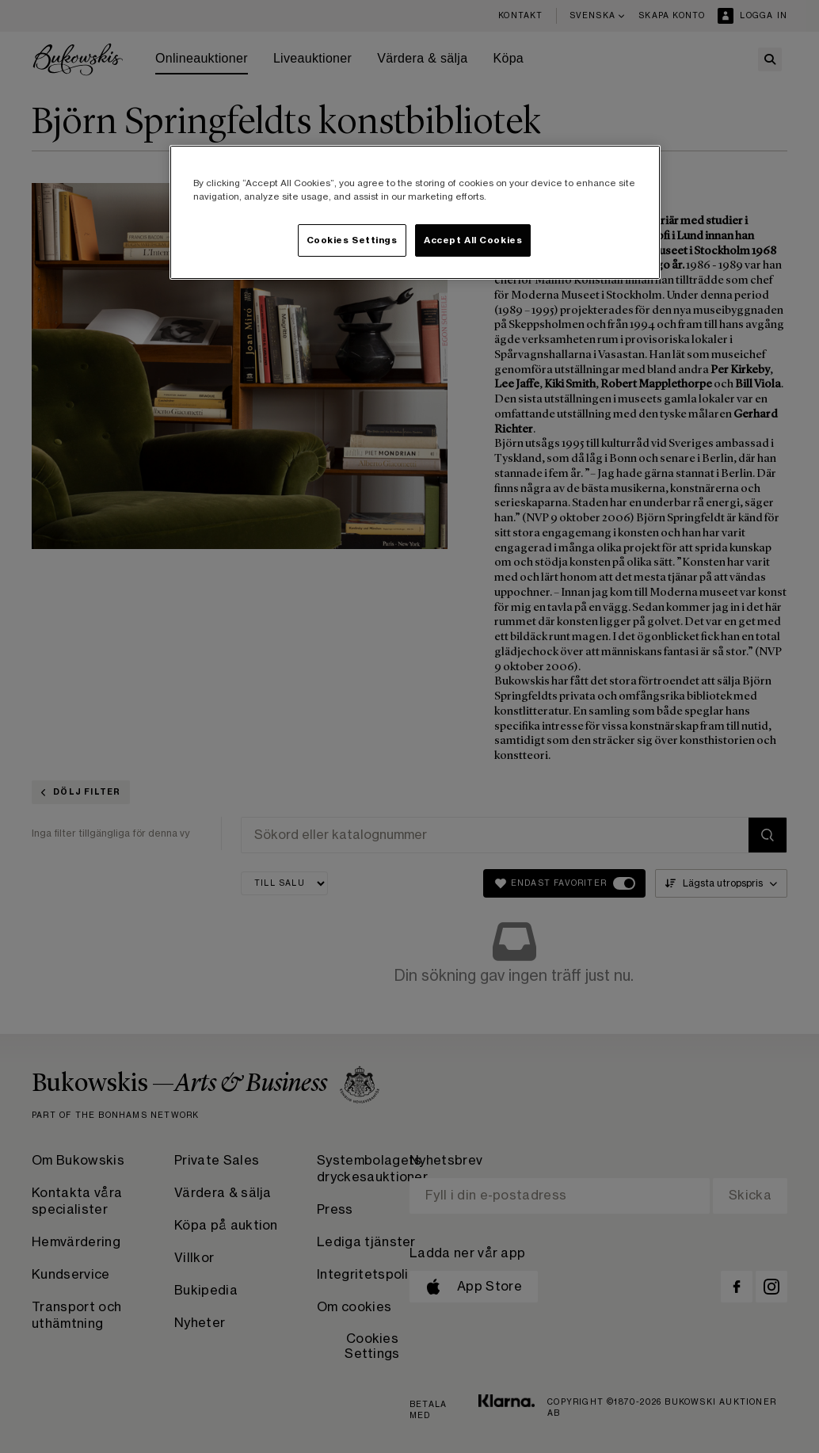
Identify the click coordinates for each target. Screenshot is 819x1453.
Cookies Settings (352, 240)
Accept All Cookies (473, 240)
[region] (415, 212)
